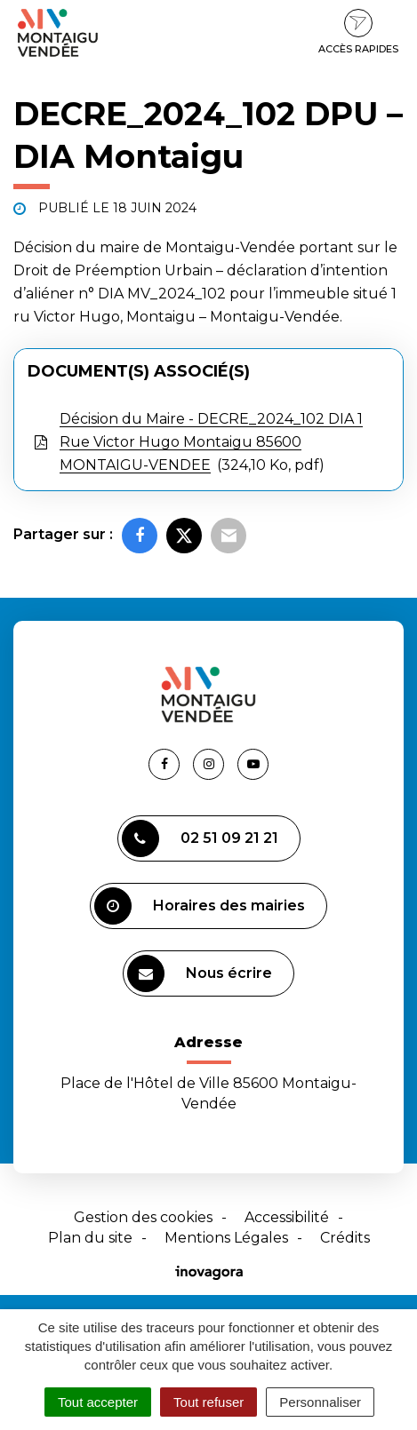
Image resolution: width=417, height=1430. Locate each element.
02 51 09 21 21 (200, 838)
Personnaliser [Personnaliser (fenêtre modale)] (320, 1402)
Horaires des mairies (199, 906)
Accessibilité (287, 1217)
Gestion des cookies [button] (143, 1217)
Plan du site (90, 1237)
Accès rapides (358, 32)
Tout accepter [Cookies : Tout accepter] (98, 1402)
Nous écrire (199, 973)
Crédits (345, 1237)
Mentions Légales (226, 1237)
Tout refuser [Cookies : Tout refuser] (208, 1402)
